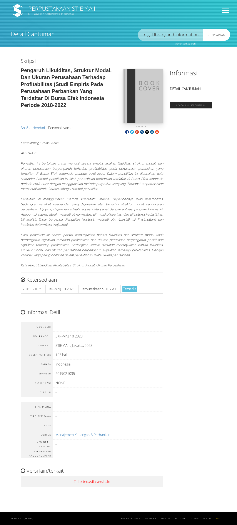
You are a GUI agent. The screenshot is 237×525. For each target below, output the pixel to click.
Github (194, 518)
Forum (207, 518)
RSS (217, 518)
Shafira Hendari (33, 128)
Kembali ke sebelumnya (191, 105)
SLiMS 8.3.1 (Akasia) (22, 518)
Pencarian (216, 35)
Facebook (151, 518)
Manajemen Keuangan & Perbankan (82, 434)
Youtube (180, 518)
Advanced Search (185, 43)
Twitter (165, 518)
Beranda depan (130, 518)
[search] (170, 35)
